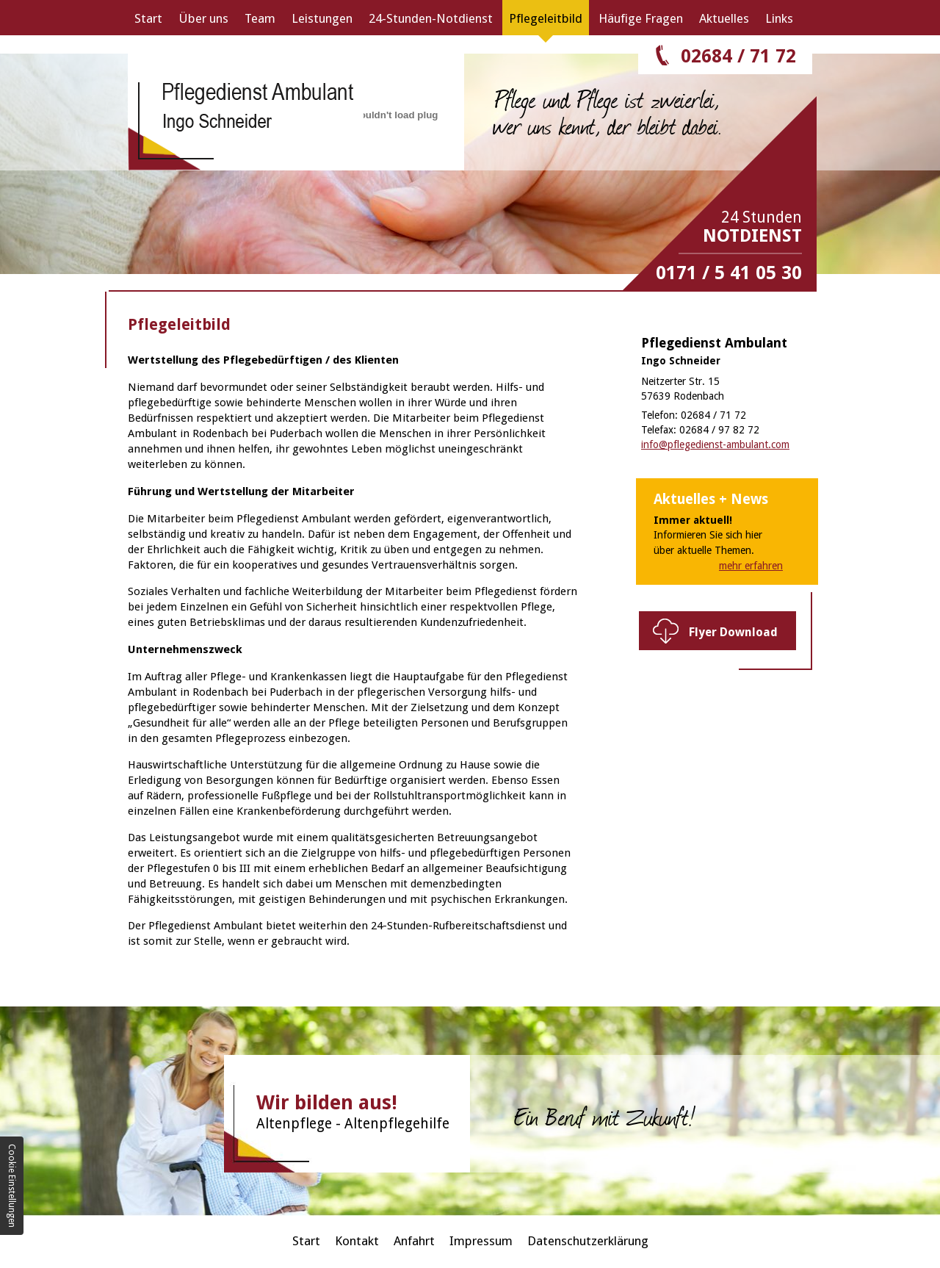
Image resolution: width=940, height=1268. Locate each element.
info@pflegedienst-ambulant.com (715, 444)
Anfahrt (414, 1240)
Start (148, 18)
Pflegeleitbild (545, 18)
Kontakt (357, 1240)
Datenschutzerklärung (587, 1240)
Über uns (203, 18)
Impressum (481, 1240)
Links (779, 18)
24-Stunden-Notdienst (431, 18)
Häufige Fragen (641, 18)
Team (260, 18)
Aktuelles (724, 18)
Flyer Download (733, 632)
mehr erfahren (751, 566)
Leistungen (322, 18)
